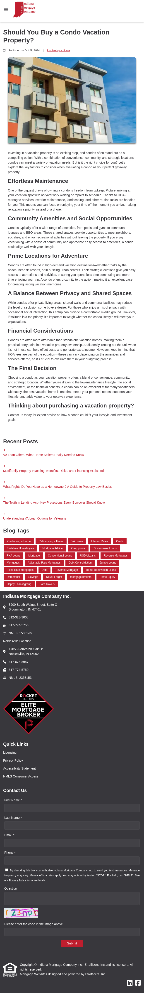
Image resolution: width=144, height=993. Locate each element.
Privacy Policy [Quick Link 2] (13, 760)
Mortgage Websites (34, 974)
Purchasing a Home (58, 50)
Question (10, 888)
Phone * (10, 852)
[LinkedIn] (130, 983)
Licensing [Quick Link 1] (10, 752)
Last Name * (13, 817)
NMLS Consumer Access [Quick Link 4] (20, 776)
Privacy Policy (17, 880)
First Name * (13, 800)
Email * (9, 835)
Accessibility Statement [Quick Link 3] (19, 768)
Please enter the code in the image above (33, 924)
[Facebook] (138, 983)
